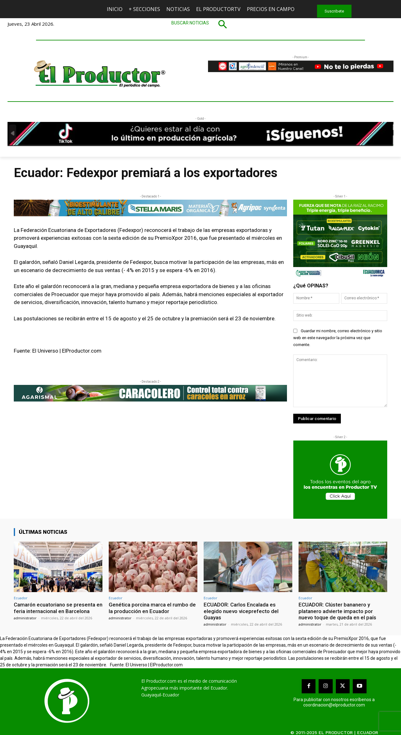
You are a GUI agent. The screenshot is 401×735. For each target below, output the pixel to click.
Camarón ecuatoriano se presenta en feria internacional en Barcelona (58, 607)
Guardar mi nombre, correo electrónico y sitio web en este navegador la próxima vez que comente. (337, 337)
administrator (25, 618)
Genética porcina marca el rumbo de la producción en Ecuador (152, 607)
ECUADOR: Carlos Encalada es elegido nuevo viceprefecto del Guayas (241, 611)
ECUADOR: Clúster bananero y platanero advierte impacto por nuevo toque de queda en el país (337, 611)
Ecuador (21, 598)
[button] (200, 24)
